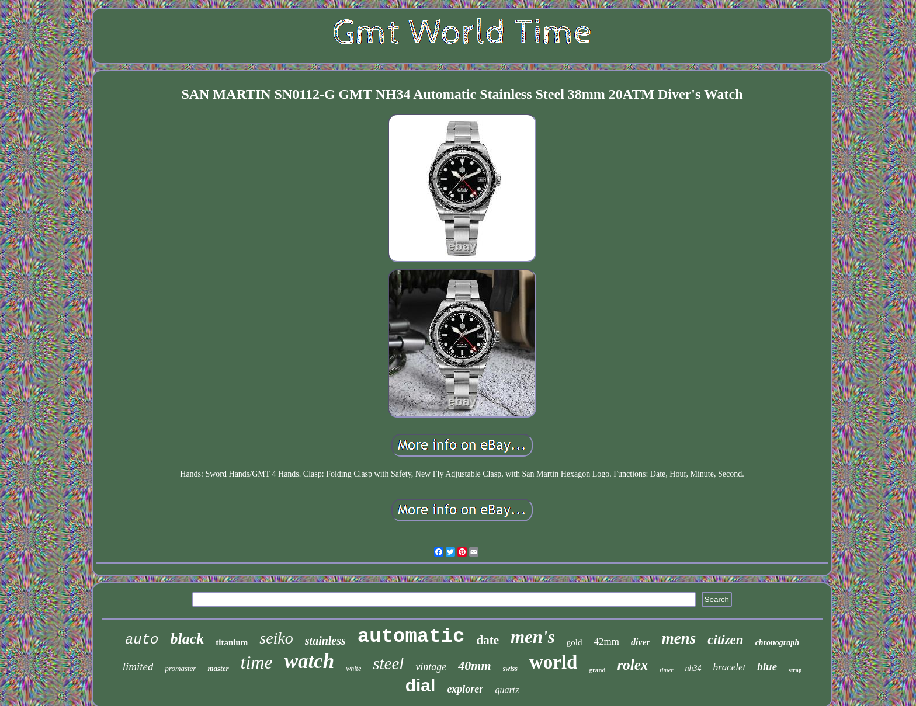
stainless (325, 640)
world (553, 662)
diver (640, 642)
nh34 (693, 668)
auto (142, 640)
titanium (232, 642)
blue (767, 666)
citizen (725, 639)
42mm (606, 641)
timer (666, 669)
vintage (430, 667)
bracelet (729, 667)
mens (679, 638)
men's (533, 637)
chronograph (777, 642)
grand (597, 669)
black (187, 638)
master (217, 668)
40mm (474, 665)
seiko (276, 638)
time (257, 662)
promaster (180, 668)
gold (574, 642)
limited (138, 666)
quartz (507, 690)
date (487, 640)
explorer (465, 689)
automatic (411, 636)
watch (309, 661)
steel (388, 663)
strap (795, 670)
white (353, 669)
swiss (510, 669)
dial (420, 685)
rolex (632, 665)
